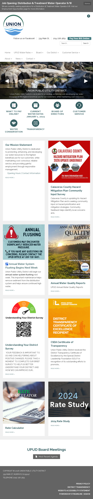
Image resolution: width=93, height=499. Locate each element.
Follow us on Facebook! (24, 38)
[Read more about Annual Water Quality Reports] (69, 259)
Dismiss (87, 3)
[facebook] (88, 17)
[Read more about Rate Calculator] (24, 409)
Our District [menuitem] (52, 52)
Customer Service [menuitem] (70, 52)
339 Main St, (44, 38)
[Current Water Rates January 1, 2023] (35, 110)
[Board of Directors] (57, 108)
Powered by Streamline (70, 494)
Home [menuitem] (7, 52)
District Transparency (79, 487)
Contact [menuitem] (29, 59)
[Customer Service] (79, 108)
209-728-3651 (59, 38)
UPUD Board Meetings (46, 449)
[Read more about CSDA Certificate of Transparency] (69, 338)
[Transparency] (35, 125)
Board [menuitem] (39, 52)
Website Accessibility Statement (74, 491)
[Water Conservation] (13, 126)
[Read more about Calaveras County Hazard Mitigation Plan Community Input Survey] (69, 181)
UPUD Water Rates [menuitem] (22, 52)
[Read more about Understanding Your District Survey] (24, 338)
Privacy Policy (83, 484)
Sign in (87, 494)
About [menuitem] (7, 59)
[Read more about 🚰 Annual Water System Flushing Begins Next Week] (24, 259)
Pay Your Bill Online (79, 38)
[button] (7, 80)
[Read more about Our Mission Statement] (24, 181)
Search (86, 43)
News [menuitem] (18, 59)
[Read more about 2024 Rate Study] (69, 409)
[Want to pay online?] (13, 108)
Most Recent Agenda (46, 456)
